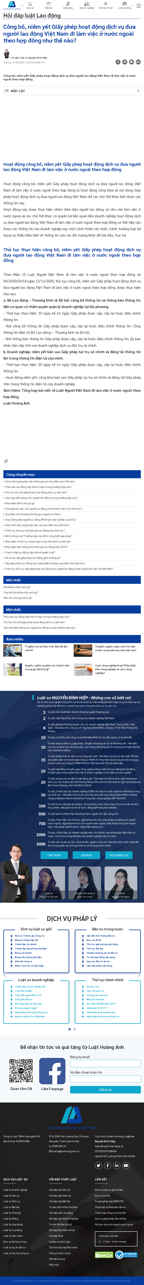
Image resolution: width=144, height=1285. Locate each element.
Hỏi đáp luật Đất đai (59, 1201)
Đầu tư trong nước (107, 928)
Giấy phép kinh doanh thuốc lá (102, 1016)
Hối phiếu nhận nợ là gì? (17, 587)
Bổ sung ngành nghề (26, 1007)
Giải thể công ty (23, 961)
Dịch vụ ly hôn (102, 1195)
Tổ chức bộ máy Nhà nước (63, 1247)
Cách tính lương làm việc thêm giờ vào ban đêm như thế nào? (39, 481)
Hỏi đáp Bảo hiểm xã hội (62, 1230)
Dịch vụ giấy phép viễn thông (110, 1218)
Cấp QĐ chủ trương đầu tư (100, 935)
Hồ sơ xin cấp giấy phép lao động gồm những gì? (31, 557)
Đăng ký (105, 1090)
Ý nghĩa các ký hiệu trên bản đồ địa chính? (46, 648)
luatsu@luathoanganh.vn (65, 1151)
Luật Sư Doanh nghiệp (15, 1189)
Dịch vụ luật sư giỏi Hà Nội (109, 1189)
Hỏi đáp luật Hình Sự (60, 1195)
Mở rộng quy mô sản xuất (28, 1003)
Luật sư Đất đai (11, 1207)
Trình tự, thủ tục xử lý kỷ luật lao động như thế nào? (34, 530)
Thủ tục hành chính (108, 979)
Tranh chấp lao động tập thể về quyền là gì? (29, 552)
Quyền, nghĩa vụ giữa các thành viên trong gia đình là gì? (47, 667)
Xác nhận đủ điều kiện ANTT (101, 1003)
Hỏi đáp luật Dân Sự (59, 1189)
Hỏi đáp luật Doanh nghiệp (63, 1218)
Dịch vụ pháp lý (72, 918)
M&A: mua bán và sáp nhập (29, 965)
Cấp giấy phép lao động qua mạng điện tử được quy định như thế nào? (44, 563)
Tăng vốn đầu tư (23, 999)
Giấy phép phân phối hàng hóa (31, 1012)
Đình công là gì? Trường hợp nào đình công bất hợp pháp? (37, 536)
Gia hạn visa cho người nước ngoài (114, 1224)
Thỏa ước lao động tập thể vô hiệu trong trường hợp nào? (37, 486)
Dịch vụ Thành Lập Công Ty (29, 935)
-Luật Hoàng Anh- (45, 1280)
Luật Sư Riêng (10, 1218)
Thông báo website (97, 995)
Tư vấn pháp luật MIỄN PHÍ (109, 1201)
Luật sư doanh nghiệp (36, 979)
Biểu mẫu (54, 1264)
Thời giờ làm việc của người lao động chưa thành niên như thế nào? (42, 508)
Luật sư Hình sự (11, 1201)
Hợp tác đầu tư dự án (98, 961)
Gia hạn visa (92, 986)
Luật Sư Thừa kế (12, 1212)
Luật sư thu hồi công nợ (16, 1253)
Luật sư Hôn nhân (13, 1235)
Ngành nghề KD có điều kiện (30, 1016)
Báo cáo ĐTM (93, 939)
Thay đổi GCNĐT (24, 990)
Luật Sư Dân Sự (11, 1195)
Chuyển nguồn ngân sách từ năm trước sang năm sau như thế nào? (115, 648)
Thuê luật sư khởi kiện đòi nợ (110, 1207)
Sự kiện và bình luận (59, 1241)
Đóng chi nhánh (23, 952)
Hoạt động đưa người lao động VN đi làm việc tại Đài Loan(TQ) (39, 519)
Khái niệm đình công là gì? (19, 503)
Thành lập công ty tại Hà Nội (110, 1212)
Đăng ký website (95, 999)
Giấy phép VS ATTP (96, 1007)
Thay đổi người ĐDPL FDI (28, 995)
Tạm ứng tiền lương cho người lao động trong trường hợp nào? (40, 497)
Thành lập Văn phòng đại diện (31, 948)
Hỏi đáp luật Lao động (32, 15)
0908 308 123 (59, 1146)
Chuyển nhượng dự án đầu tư (102, 952)
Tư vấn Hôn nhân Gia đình (63, 1207)
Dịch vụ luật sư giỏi (36, 928)
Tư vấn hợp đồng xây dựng (100, 957)
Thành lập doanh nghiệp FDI (30, 986)
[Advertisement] (72, 126)
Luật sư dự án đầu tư (14, 1247)
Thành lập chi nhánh (26, 944)
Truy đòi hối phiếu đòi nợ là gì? (20, 592)
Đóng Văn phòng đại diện (28, 957)
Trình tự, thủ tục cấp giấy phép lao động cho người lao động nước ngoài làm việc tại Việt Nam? (58, 568)
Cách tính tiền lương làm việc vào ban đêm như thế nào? (36, 525)
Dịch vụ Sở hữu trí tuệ (14, 1241)
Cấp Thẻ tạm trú (95, 990)
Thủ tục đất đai (94, 948)
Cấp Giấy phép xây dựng (99, 965)
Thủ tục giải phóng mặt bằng (102, 944)
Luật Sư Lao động (12, 1230)
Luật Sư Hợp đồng (13, 1224)
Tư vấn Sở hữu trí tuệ (60, 1224)
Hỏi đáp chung (57, 1258)
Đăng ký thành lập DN (26, 939)
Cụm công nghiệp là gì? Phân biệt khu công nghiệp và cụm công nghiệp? (115, 669)
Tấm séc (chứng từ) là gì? (17, 597)
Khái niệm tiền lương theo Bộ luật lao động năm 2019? (35, 546)
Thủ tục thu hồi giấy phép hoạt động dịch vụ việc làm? (35, 492)
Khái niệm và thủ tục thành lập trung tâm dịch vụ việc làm (37, 541)
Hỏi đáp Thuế (56, 1235)
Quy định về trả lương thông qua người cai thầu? (32, 514)
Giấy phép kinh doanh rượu (101, 1012)
